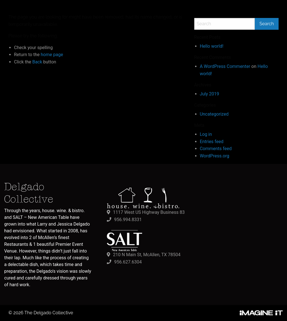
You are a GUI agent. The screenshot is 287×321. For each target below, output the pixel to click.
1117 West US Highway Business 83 (149, 212)
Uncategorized (214, 114)
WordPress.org (214, 156)
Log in (206, 134)
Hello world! (211, 46)
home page (52, 54)
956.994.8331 (128, 219)
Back (37, 62)
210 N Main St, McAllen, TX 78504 (146, 254)
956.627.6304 (128, 262)
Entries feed (212, 141)
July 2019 (209, 94)
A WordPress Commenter (225, 66)
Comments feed (216, 148)
